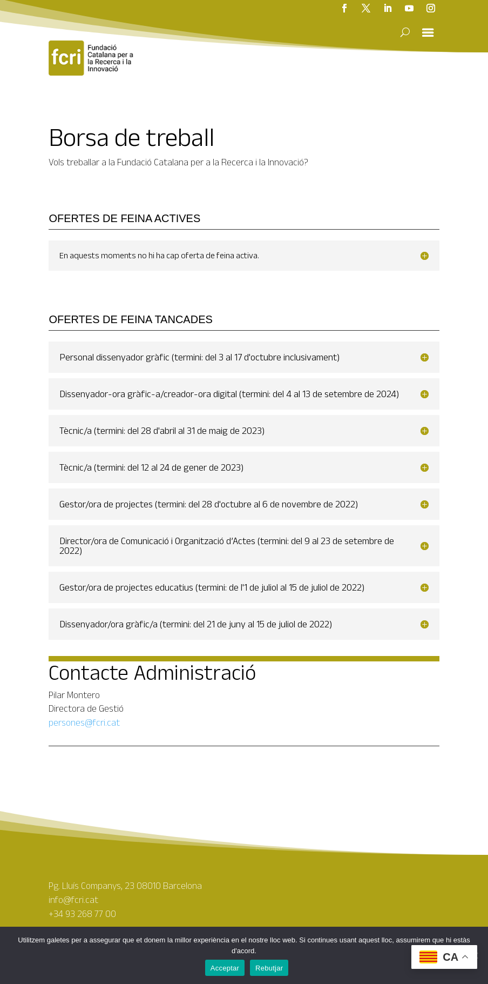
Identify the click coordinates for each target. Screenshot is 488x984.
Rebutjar (269, 968)
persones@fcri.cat (84, 722)
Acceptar (225, 968)
